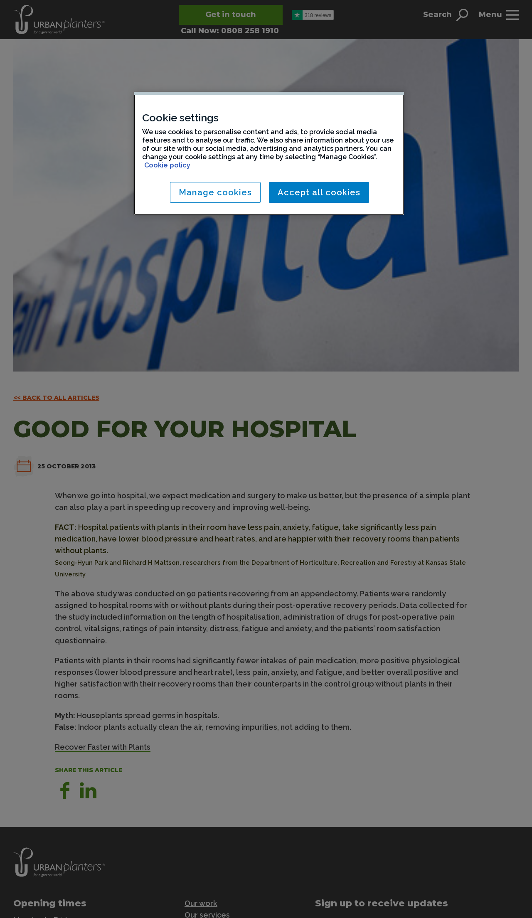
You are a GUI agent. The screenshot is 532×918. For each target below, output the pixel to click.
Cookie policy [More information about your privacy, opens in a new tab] (167, 165)
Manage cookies (215, 192)
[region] (269, 153)
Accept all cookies (319, 192)
